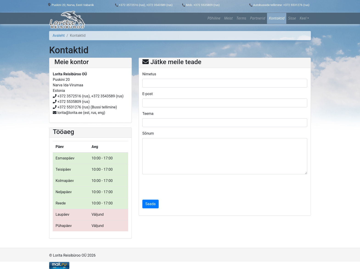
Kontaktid (276, 18)
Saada (150, 204)
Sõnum (148, 133)
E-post (147, 94)
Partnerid (257, 18)
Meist (228, 18)
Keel (303, 18)
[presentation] (177, 187)
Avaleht (59, 35)
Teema (147, 113)
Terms (241, 18)
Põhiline (213, 18)
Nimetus (149, 74)
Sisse (292, 18)
